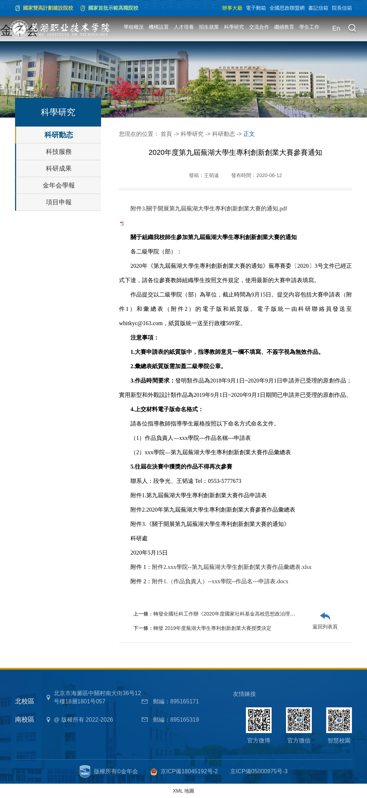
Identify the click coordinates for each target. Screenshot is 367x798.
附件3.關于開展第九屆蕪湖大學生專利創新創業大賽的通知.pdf (208, 208)
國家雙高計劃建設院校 (48, 8)
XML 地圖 (183, 791)
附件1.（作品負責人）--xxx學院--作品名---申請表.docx (220, 581)
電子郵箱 (256, 8)
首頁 (166, 134)
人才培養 (184, 27)
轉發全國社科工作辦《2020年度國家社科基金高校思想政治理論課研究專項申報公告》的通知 (256, 614)
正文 (249, 134)
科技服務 (59, 151)
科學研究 (234, 27)
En (336, 28)
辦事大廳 (232, 8)
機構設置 (159, 27)
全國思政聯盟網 (287, 8)
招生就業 (209, 27)
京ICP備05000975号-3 (258, 771)
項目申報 (59, 202)
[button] (352, 28)
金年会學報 (59, 185)
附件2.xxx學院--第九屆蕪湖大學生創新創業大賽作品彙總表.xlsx (231, 567)
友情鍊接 (244, 694)
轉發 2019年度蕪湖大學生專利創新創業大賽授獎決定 (212, 628)
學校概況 (134, 27)
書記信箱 (318, 8)
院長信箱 (342, 8)
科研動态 (58, 135)
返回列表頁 (325, 627)
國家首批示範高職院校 (113, 8)
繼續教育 (284, 27)
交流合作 (259, 27)
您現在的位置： (140, 134)
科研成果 (59, 168)
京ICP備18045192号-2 (189, 771)
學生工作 (309, 27)
